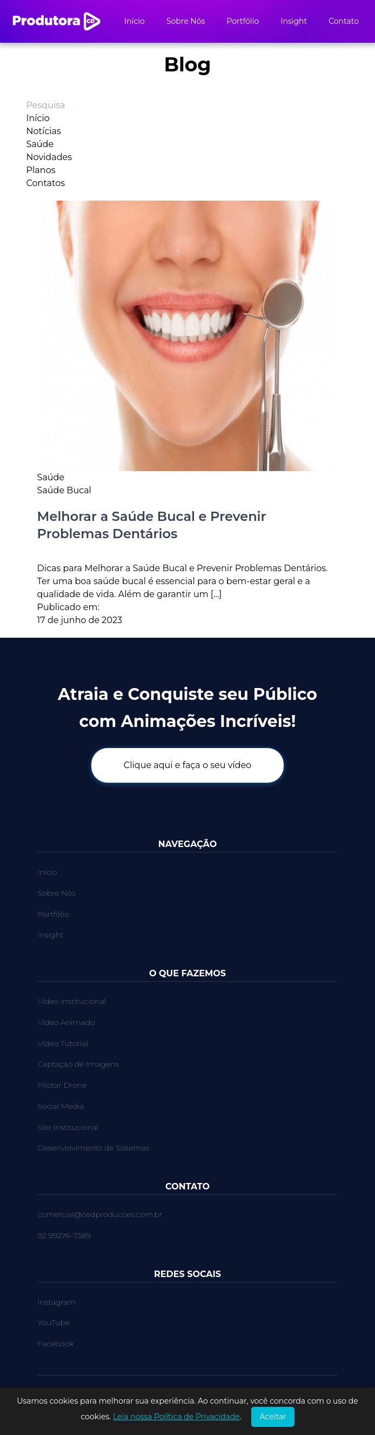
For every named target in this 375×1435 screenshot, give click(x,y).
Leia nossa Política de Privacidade (176, 1416)
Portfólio (242, 21)
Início (134, 21)
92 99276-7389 (63, 1235)
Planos (41, 170)
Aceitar (272, 1416)
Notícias (43, 131)
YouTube (53, 1322)
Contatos (45, 183)
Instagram (56, 1302)
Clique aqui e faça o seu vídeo (187, 765)
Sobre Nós (185, 21)
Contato (344, 21)
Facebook (55, 1343)
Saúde (40, 144)
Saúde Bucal (64, 490)
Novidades (49, 157)
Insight (293, 21)
